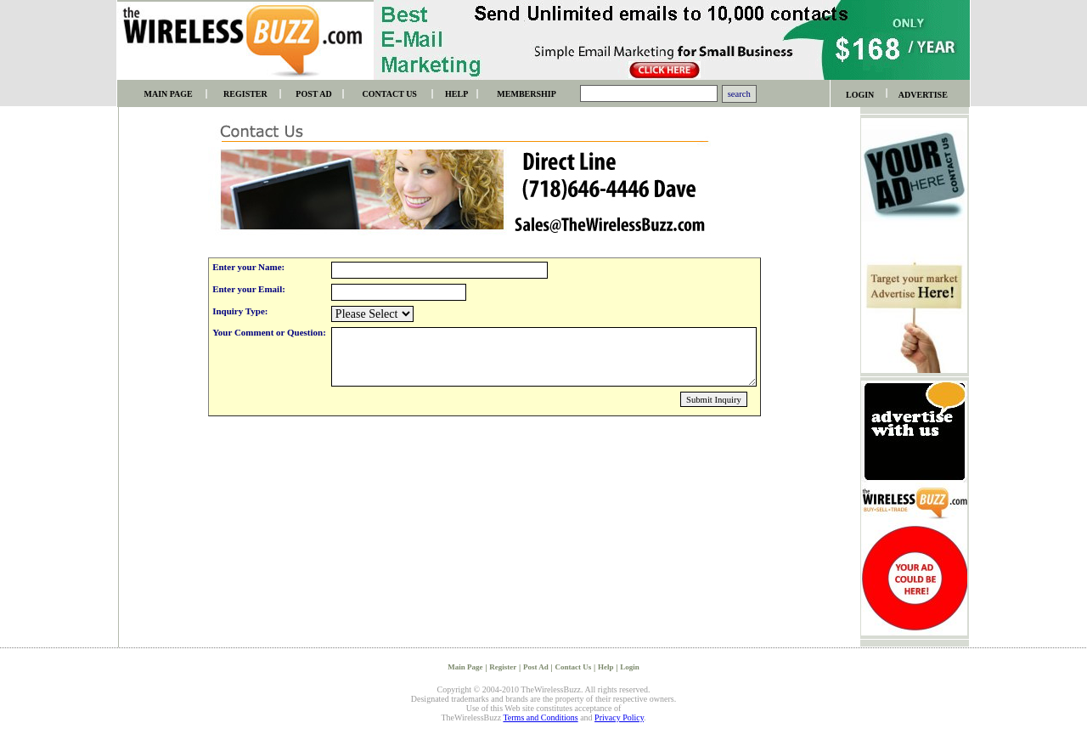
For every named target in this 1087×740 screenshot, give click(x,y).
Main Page (465, 667)
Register (502, 667)
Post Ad (536, 667)
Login (629, 667)
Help (606, 667)
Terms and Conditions (540, 717)
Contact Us (573, 667)
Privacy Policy (619, 717)
